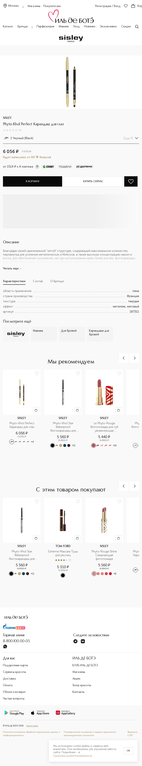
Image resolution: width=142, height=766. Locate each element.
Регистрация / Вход (108, 6)
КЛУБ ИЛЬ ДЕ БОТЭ (85, 665)
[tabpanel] (71, 301)
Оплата (7, 685)
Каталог (8, 26)
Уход (76, 26)
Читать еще (12, 268)
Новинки (89, 26)
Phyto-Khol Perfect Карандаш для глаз (22, 425)
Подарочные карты (15, 665)
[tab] (14, 282)
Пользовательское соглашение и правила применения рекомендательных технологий (90, 734)
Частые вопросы (13, 698)
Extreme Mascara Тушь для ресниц (63, 553)
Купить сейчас (93, 181)
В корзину (32, 181)
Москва (10, 6)
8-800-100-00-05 (16, 641)
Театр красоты (81, 685)
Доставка (9, 678)
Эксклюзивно (108, 26)
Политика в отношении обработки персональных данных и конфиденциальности (31, 734)
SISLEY (7, 118)
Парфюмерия (45, 26)
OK (128, 751)
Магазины (34, 6)
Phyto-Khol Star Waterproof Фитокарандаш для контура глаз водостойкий (63, 427)
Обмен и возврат (14, 692)
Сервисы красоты (14, 672)
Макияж (64, 26)
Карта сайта (32, 726)
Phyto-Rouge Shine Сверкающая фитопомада (105, 555)
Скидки (126, 26)
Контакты (78, 692)
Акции (76, 678)
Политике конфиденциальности (72, 755)
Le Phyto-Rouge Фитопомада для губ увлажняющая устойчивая (104, 427)
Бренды (23, 26)
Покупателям (52, 6)
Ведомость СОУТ (132, 734)
